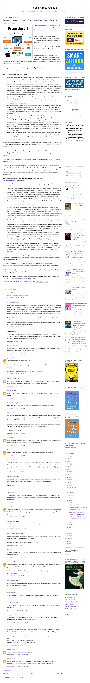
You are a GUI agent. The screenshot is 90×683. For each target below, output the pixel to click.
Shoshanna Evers (11, 460)
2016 (68, 477)
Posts (68, 172)
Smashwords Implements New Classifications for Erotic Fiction (78, 305)
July (70, 500)
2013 (68, 485)
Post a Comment (7, 670)
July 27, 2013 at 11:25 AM (16, 502)
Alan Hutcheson (11, 476)
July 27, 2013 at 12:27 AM (16, 398)
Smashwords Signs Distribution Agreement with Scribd (77, 187)
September (72, 495)
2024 (68, 456)
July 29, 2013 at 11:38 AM (16, 557)
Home (32, 673)
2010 (68, 538)
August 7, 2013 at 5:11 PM (17, 610)
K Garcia (9, 562)
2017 (68, 474)
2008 (68, 544)
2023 (68, 458)
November (72, 490)
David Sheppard (11, 580)
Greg (8, 549)
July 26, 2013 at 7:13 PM (16, 353)
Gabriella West (11, 521)
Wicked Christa (11, 345)
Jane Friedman (69, 604)
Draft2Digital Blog (70, 597)
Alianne (9, 492)
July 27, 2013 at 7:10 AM (16, 433)
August (71, 498)
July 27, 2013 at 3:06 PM (16, 516)
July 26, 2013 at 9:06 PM (16, 386)
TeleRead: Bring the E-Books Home (74, 601)
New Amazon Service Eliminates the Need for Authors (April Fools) (77, 323)
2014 (68, 482)
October (71, 492)
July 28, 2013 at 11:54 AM (16, 529)
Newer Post (6, 673)
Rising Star (10, 390)
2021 (68, 464)
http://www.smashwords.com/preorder (13, 180)
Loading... (68, 554)
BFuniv (9, 413)
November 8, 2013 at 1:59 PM (18, 645)
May (70, 522)
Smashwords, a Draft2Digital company (53, 11)
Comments (70, 175)
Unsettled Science (12, 378)
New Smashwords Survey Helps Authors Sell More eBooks (77, 271)
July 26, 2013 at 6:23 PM (16, 341)
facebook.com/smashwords (72, 89)
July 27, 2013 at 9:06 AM (16, 455)
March (71, 527)
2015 (68, 480)
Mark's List (54, 196)
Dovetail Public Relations (14, 533)
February (71, 530)
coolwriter (10, 437)
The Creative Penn (70, 599)
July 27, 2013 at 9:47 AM (16, 488)
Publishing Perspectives (71, 609)
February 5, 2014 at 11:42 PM (18, 666)
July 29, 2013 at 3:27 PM (16, 575)
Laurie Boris (10, 592)
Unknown (9, 450)
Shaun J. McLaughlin (13, 403)
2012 (68, 533)
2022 (68, 461)
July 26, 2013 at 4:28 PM (16, 298)
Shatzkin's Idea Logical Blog (72, 606)
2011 (68, 536)
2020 (68, 466)
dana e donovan (11, 507)
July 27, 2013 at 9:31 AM (16, 471)
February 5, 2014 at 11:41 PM (18, 654)
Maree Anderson (11, 302)
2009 (68, 541)
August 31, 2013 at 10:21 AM (18, 622)
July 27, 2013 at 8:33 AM (16, 445)
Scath (8, 292)
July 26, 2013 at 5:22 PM (16, 327)
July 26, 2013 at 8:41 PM (16, 374)
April (70, 524)
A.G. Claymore (11, 627)
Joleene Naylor (11, 602)
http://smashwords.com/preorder (11, 265)
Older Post (59, 673)
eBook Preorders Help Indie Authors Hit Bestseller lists (21, 278)
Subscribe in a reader (70, 447)
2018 (68, 472)
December (72, 487)
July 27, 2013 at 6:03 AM (16, 408)
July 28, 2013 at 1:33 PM (16, 545)
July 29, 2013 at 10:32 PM (16, 588)
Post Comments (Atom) (16, 677)
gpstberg (9, 358)
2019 (68, 469)
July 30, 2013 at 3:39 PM (16, 598)
